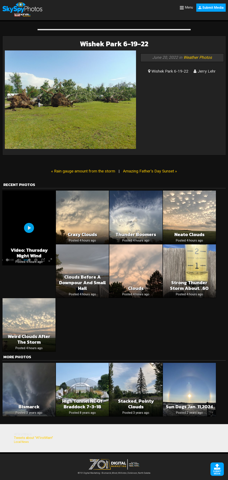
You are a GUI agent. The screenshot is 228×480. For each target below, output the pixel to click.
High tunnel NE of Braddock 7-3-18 (82, 404)
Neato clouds (189, 234)
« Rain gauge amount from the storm (83, 171)
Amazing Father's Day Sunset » (150, 171)
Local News (21, 442)
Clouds (136, 288)
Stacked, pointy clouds (136, 404)
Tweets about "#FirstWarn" (33, 438)
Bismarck (29, 407)
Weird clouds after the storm (29, 339)
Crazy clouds (82, 234)
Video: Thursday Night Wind (29, 253)
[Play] (29, 228)
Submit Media (211, 8)
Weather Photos (197, 57)
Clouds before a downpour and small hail (82, 282)
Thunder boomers (136, 234)
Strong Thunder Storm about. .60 (189, 285)
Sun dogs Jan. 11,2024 (189, 407)
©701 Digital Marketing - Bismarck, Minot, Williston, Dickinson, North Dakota (114, 472)
